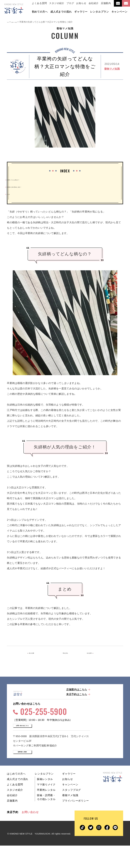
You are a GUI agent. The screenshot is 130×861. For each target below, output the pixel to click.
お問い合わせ (30, 827)
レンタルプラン (44, 789)
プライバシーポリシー (75, 816)
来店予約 (12, 827)
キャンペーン (70, 800)
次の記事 (92, 653)
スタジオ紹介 (56, 3)
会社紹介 (94, 3)
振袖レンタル (45, 794)
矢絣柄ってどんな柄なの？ (22, 179)
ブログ (70, 3)
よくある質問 (39, 3)
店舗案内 (106, 3)
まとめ (10, 193)
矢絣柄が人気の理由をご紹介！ (25, 186)
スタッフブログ (71, 805)
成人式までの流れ (17, 794)
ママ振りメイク (46, 800)
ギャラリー (68, 789)
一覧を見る (65, 653)
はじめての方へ (16, 789)
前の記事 (37, 653)
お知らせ (81, 3)
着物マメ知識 (112, 68)
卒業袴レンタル (46, 805)
